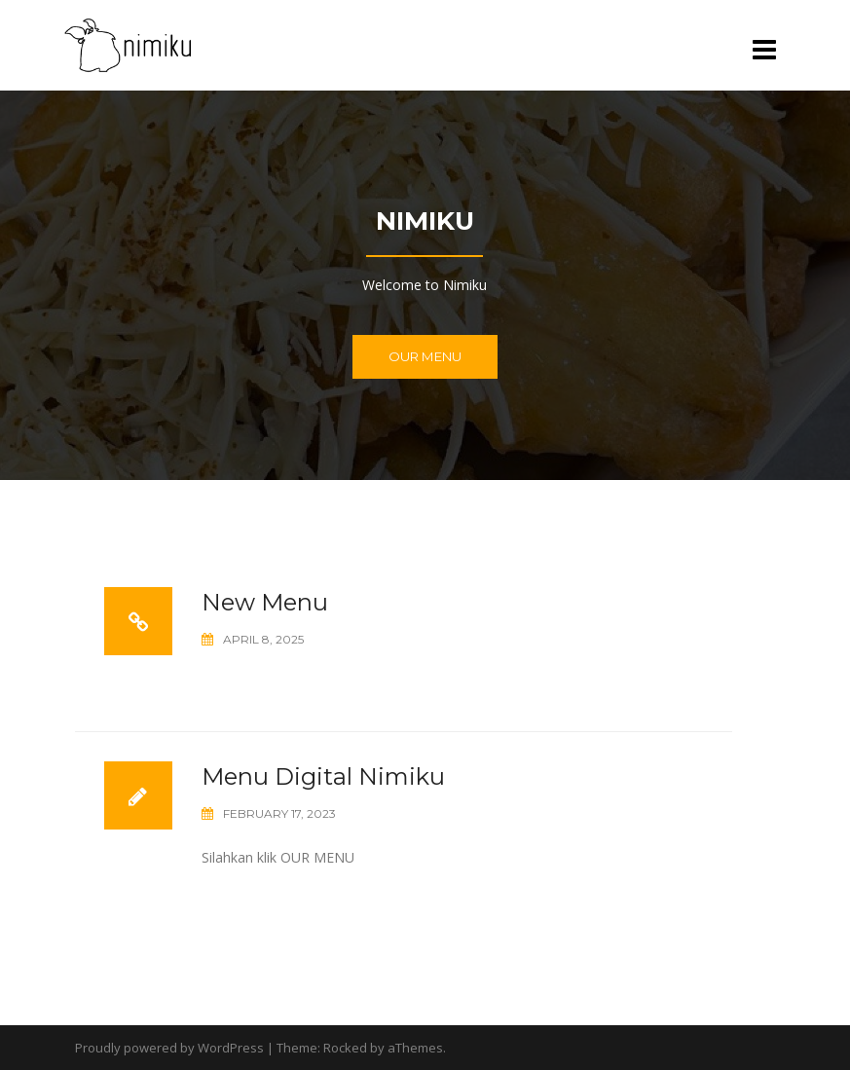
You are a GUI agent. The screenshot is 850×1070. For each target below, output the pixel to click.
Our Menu (425, 356)
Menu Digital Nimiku (323, 776)
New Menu (265, 602)
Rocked (345, 1047)
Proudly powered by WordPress (169, 1047)
